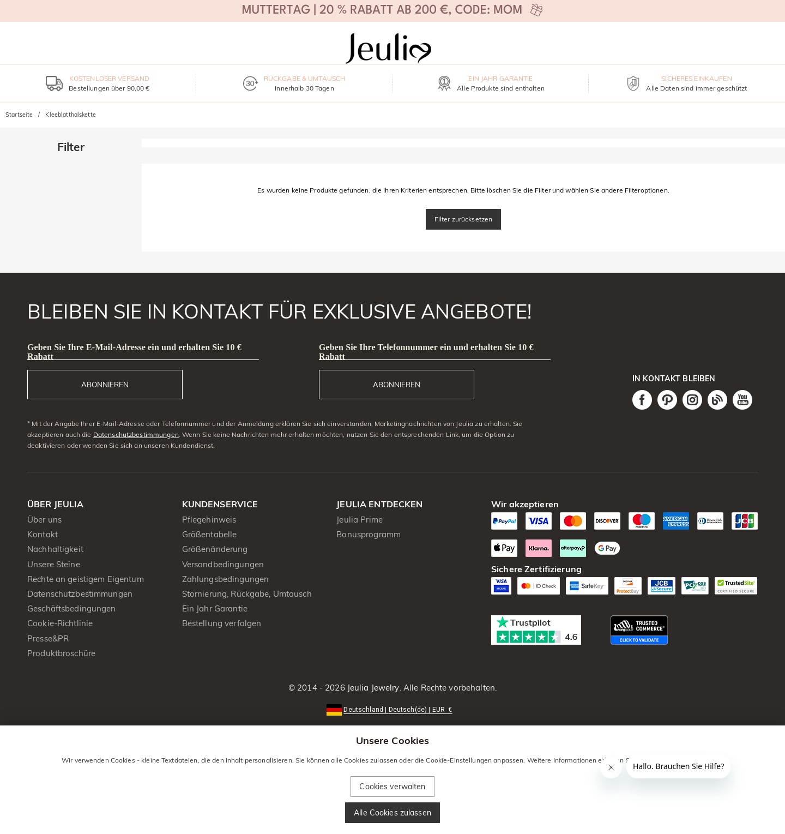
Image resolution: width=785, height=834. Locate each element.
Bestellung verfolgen (222, 623)
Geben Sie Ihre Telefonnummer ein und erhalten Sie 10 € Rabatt (426, 352)
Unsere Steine (53, 564)
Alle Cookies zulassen (392, 813)
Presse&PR (48, 638)
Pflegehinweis (209, 519)
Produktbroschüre (61, 653)
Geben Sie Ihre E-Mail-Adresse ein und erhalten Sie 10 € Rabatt (134, 352)
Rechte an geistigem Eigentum (85, 579)
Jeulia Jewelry (372, 687)
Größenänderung (215, 549)
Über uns (44, 519)
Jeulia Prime (359, 519)
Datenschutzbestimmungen (136, 434)
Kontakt (42, 534)
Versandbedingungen (223, 564)
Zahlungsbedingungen (225, 579)
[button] (392, 708)
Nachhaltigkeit (55, 549)
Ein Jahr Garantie (214, 608)
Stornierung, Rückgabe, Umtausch (247, 594)
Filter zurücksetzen (463, 219)
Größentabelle (209, 534)
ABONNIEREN (105, 384)
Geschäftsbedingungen (71, 608)
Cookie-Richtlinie (60, 623)
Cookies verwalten (392, 786)
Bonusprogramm (368, 534)
